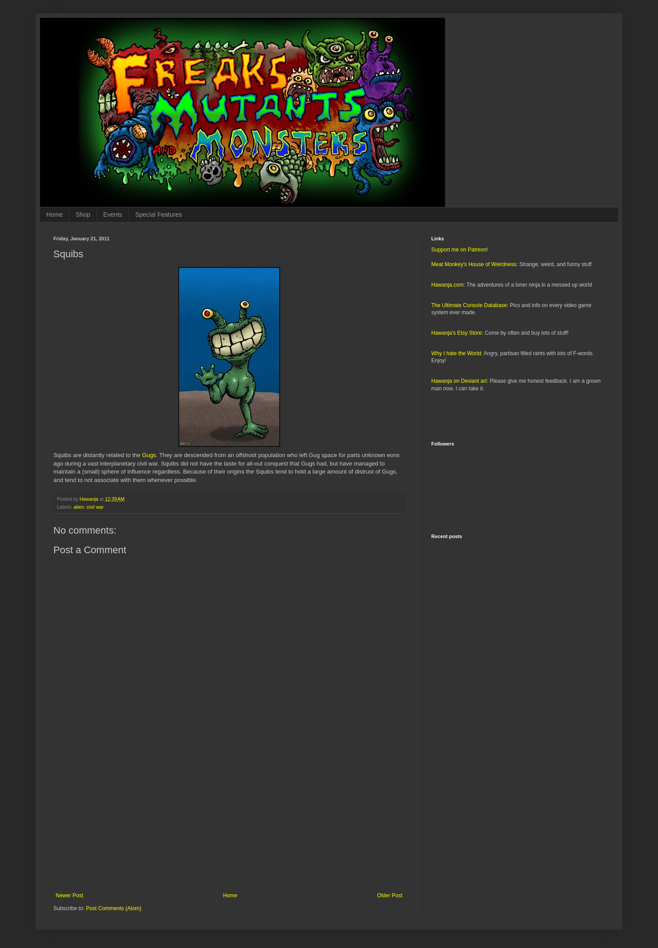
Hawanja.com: (448, 285)
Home (54, 214)
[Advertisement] (229, 819)
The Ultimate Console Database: (469, 305)
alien (79, 507)
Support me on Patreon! (459, 250)
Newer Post (69, 895)
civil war (95, 507)
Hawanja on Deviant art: (459, 381)
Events (112, 214)
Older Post (389, 895)
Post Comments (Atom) (113, 908)
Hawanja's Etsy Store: (457, 333)
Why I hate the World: (456, 353)
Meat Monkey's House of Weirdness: (474, 264)
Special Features (158, 214)
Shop (83, 214)
